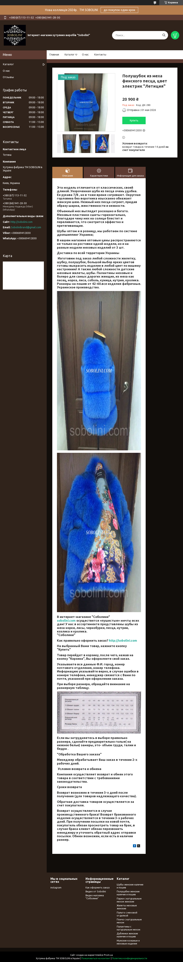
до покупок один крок (119, 10)
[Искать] (164, 35)
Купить (134, 120)
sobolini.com (66, 620)
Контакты (100, 54)
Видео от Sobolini (96, 891)
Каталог (70, 54)
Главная (54, 54)
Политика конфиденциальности (129, 958)
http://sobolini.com (123, 640)
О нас (85, 54)
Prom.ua (108, 955)
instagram (55, 887)
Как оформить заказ (98, 887)
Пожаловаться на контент (95, 958)
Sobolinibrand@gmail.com (26, 227)
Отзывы (8, 77)
